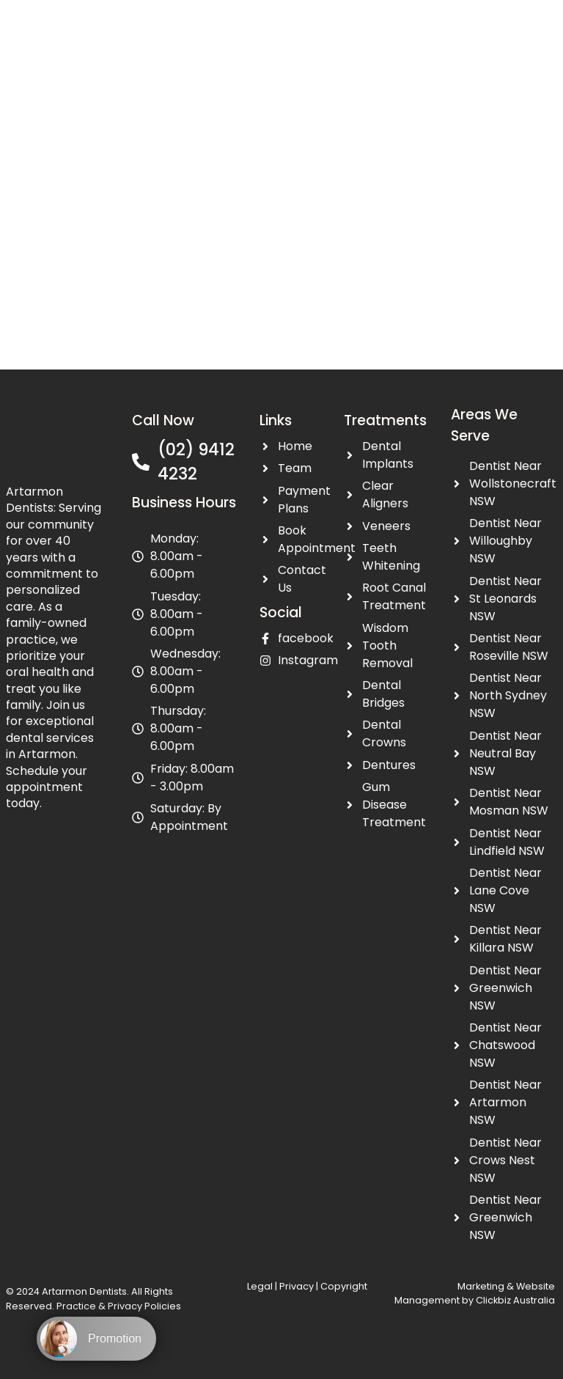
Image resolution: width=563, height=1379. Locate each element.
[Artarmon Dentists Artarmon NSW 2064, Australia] (281, 193)
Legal (261, 1286)
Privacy (296, 1286)
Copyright (343, 1286)
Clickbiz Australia (515, 1300)
